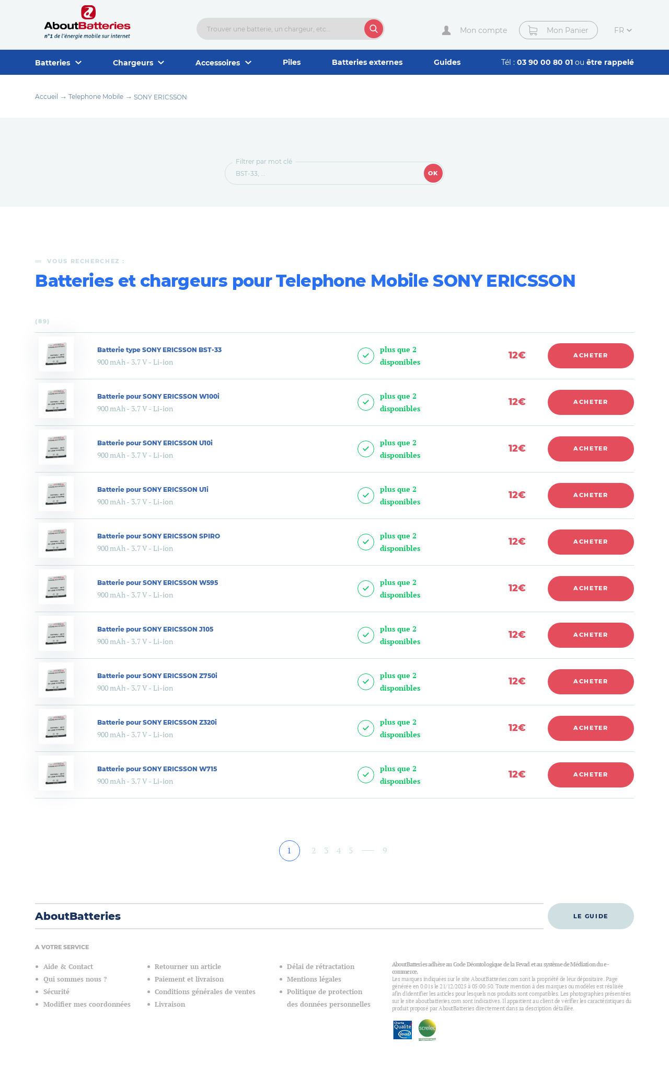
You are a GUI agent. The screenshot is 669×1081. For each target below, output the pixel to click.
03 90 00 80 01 (546, 62)
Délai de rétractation (320, 966)
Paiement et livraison (189, 979)
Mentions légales (314, 979)
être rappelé (610, 62)
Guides (447, 62)
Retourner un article (188, 966)
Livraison (170, 1004)
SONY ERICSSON (160, 97)
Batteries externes (367, 62)
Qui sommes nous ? (75, 979)
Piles (292, 62)
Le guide (590, 916)
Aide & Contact (68, 966)
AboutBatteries (78, 916)
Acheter (590, 355)
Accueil (46, 96)
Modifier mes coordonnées (87, 1004)
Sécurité (56, 991)
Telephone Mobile (95, 96)
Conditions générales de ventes (205, 991)
